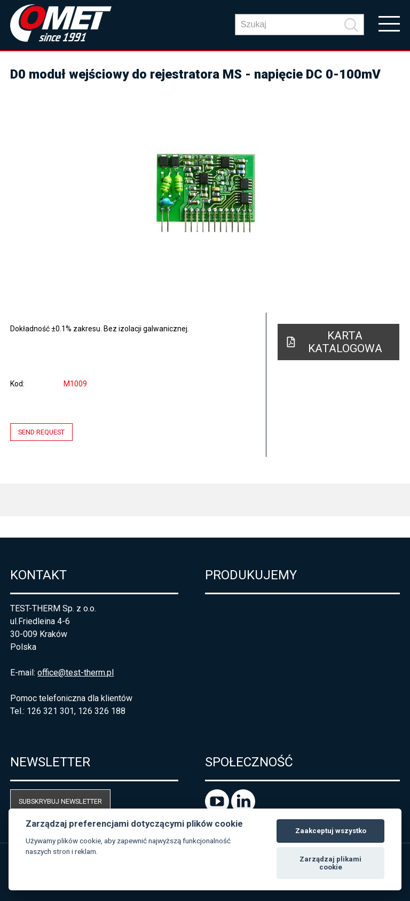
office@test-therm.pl (75, 672)
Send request (41, 432)
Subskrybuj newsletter (60, 801)
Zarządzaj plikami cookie (330, 863)
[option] (205, 192)
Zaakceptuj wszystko (330, 831)
